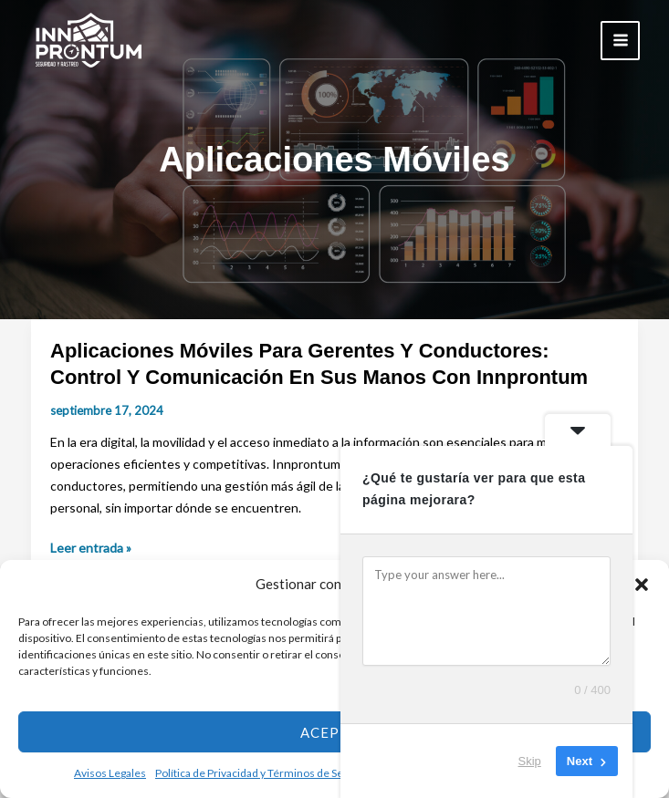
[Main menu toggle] (620, 40)
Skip (529, 761)
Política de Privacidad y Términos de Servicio (263, 773)
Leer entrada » (90, 548)
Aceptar (334, 732)
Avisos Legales (110, 773)
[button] (641, 584)
